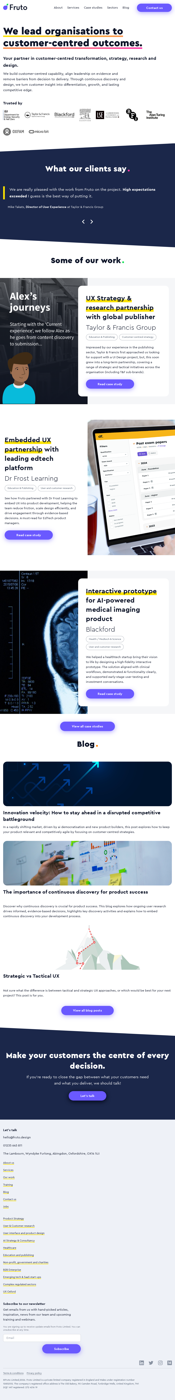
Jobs (6, 1206)
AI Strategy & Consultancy (19, 1240)
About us (8, 1162)
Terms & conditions (13, 1373)
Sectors (112, 7)
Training (8, 1184)
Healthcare (9, 1248)
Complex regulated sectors (19, 1284)
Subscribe (61, 1349)
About (58, 7)
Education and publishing (18, 1255)
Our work (9, 1177)
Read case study (110, 384)
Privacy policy (34, 1373)
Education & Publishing (102, 337)
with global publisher (120, 307)
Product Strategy (13, 1218)
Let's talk (87, 1096)
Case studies (93, 7)
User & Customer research (19, 1226)
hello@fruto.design (17, 1137)
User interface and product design (24, 1233)
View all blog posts (87, 1010)
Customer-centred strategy (137, 337)
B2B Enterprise (12, 1270)
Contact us (154, 8)
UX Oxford (9, 1291)
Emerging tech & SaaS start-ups (22, 1277)
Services (73, 7)
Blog (126, 7)
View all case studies (87, 726)
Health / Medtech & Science (105, 639)
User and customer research (57, 488)
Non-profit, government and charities (25, 1262)
